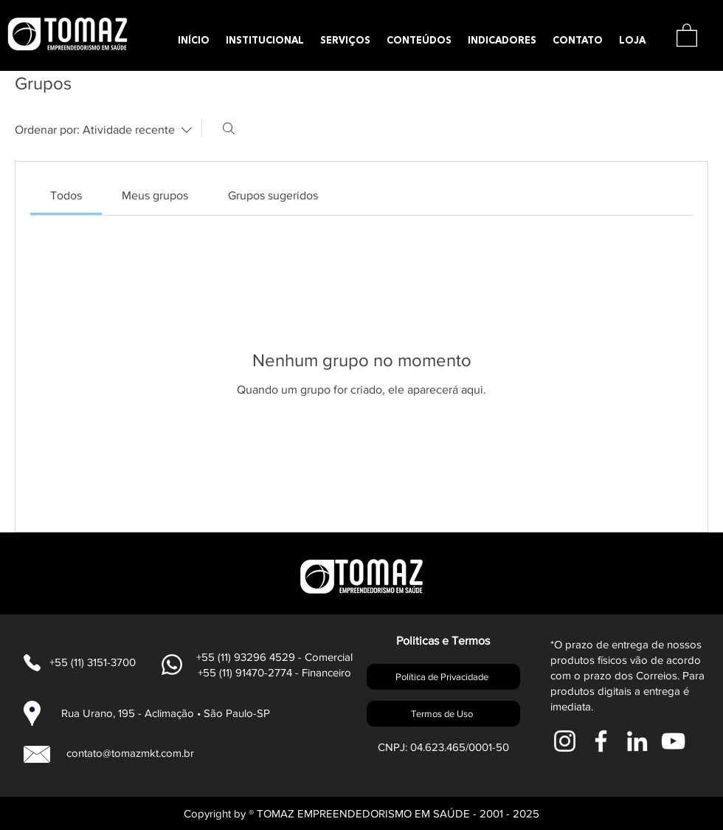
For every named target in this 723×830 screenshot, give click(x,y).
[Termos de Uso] (443, 714)
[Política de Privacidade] (443, 677)
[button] (687, 34)
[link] (66, 195)
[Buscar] (229, 128)
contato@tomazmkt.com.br (130, 753)
